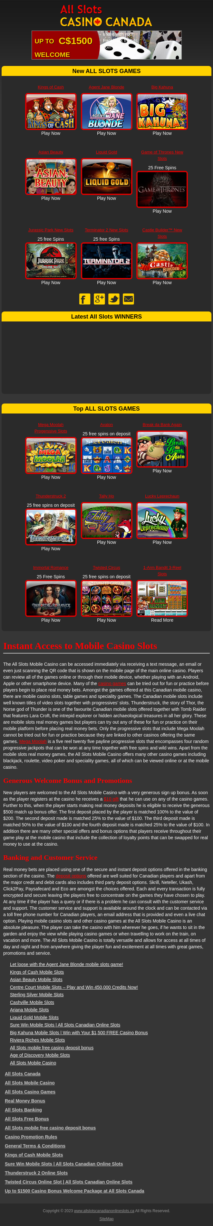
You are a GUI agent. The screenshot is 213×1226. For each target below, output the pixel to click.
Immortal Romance (51, 567)
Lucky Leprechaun (162, 496)
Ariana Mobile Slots (29, 1009)
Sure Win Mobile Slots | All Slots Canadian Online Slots (65, 1024)
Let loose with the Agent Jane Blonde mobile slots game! (66, 964)
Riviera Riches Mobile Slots (37, 1040)
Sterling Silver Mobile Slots (37, 994)
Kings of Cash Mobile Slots (37, 972)
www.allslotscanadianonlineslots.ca (104, 1211)
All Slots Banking (23, 1109)
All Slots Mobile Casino (33, 1062)
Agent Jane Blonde (106, 87)
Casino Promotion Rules (31, 1136)
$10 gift (111, 799)
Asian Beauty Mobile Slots (36, 979)
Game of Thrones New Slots (162, 155)
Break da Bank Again (162, 424)
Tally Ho (106, 496)
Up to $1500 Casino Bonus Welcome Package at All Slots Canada (74, 1190)
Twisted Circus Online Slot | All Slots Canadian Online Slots (68, 1181)
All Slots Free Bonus (27, 1118)
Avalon (106, 424)
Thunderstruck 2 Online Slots (36, 1172)
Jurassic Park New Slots (50, 230)
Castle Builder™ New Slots (162, 233)
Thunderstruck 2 (51, 496)
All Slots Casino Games (30, 1091)
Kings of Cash (51, 87)
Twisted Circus (106, 567)
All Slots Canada (22, 1073)
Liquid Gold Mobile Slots (34, 1017)
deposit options (71, 875)
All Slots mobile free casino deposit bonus (51, 1047)
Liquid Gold (106, 152)
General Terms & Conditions (35, 1145)
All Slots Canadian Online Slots (106, 16)
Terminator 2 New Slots (106, 230)
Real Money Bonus (25, 1100)
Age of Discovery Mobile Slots (40, 1055)
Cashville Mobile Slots (32, 1002)
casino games (112, 683)
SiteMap (106, 1219)
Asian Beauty (50, 152)
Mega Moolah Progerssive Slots (50, 427)
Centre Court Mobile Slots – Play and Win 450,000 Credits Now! (74, 987)
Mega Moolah (33, 741)
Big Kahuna (162, 87)
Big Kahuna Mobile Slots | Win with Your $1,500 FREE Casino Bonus (79, 1032)
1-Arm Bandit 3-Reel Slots (162, 570)
